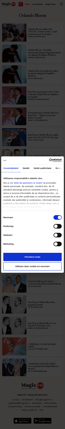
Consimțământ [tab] (10, 168)
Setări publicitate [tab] (42, 168)
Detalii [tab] (26, 168)
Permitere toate (32, 257)
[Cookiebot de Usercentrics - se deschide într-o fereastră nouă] (49, 160)
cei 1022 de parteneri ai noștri (26, 183)
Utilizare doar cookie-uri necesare (32, 266)
